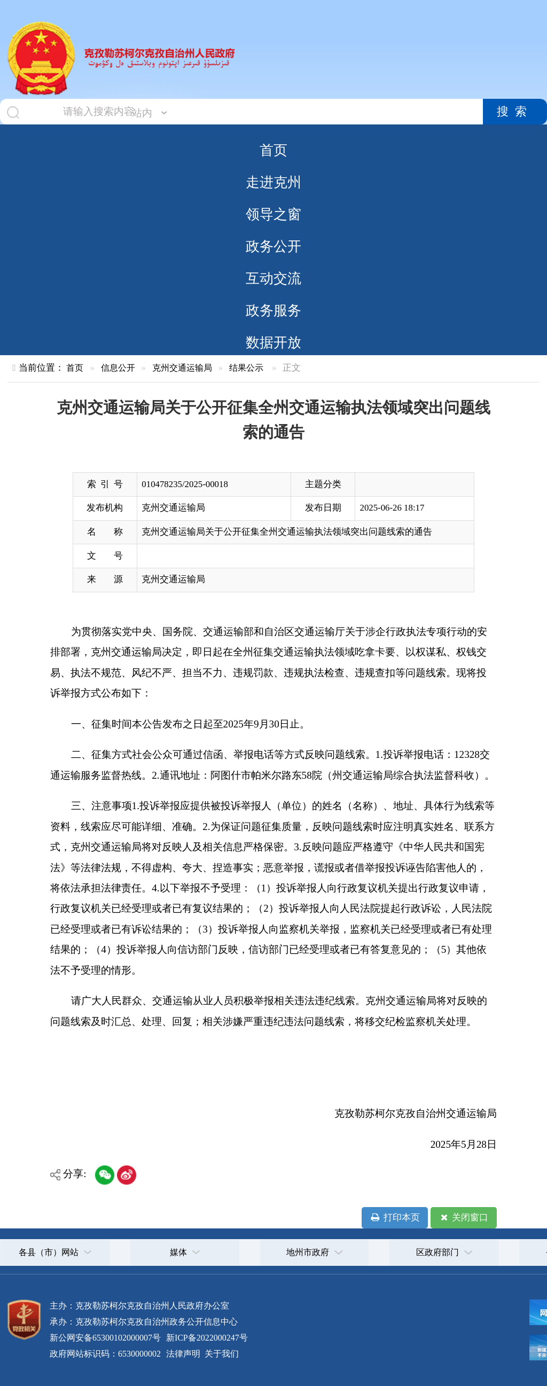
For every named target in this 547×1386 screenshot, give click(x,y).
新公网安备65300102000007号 (105, 1337)
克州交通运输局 (182, 368)
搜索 (515, 111)
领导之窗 (273, 214)
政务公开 (273, 246)
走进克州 (273, 182)
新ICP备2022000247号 (206, 1337)
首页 (273, 150)
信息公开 (118, 368)
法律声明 (183, 1353)
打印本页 (394, 1217)
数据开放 (273, 342)
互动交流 (273, 278)
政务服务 (273, 310)
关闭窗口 (463, 1217)
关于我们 (220, 1353)
